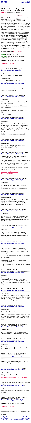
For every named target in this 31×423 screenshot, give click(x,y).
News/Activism (26, 1)
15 (1, 324)
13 (1, 288)
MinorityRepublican (23, 152)
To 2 (16, 96)
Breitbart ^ (3, 12)
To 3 (16, 153)
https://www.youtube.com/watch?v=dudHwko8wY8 (14, 377)
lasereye (21, 305)
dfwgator (21, 382)
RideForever (22, 80)
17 (1, 353)
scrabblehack (22, 288)
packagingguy (22, 95)
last (13, 63)
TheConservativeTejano (6, 271)
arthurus (21, 225)
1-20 (4, 63)
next (11, 63)
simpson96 (21, 193)
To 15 (16, 369)
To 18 (16, 385)
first (2, 63)
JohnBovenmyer (23, 397)
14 (1, 305)
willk (20, 324)
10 (1, 225)
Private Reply (10, 70)
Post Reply (3, 70)
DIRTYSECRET (23, 209)
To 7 (16, 210)
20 (1, 397)
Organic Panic (22, 353)
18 (1, 368)
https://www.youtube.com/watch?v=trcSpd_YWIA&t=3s (9, 172)
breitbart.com (17, 51)
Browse (2, 2)
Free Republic (4, 1)
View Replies (18, 70)
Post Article (27, 2)
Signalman (21, 69)
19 (1, 382)
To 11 (16, 272)
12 (1, 269)
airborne (21, 338)
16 (1, 338)
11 (1, 242)
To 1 (16, 83)
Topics (22, 2)
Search (6, 2)
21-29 (7, 63)
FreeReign (21, 117)
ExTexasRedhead (23, 178)
